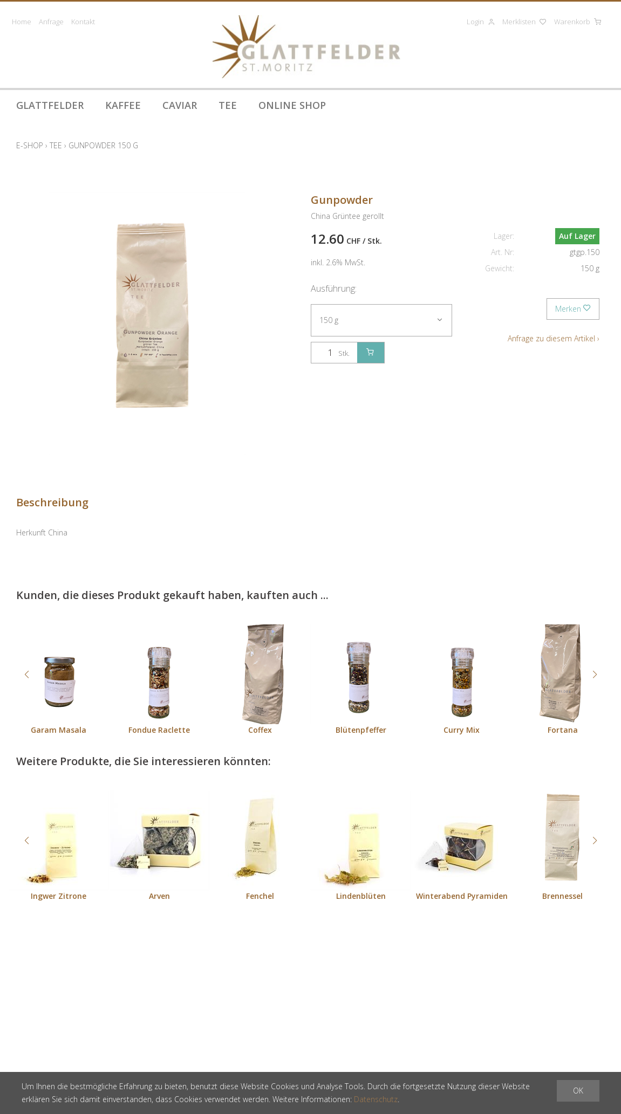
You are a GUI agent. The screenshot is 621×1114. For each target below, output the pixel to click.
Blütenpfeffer (361, 730)
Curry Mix (461, 730)
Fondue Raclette (159, 730)
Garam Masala (58, 730)
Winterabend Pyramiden (462, 896)
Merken (573, 309)
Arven (159, 896)
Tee (228, 105)
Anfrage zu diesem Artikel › (553, 338)
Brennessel (562, 896)
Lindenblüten (361, 896)
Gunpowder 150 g (103, 145)
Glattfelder (50, 105)
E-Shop (29, 145)
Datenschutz (376, 1099)
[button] (26, 674)
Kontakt (83, 21)
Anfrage (51, 21)
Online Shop (292, 105)
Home (21, 21)
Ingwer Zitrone (58, 896)
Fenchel (260, 896)
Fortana (563, 730)
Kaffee (123, 105)
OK (578, 1090)
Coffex (260, 730)
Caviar (179, 105)
